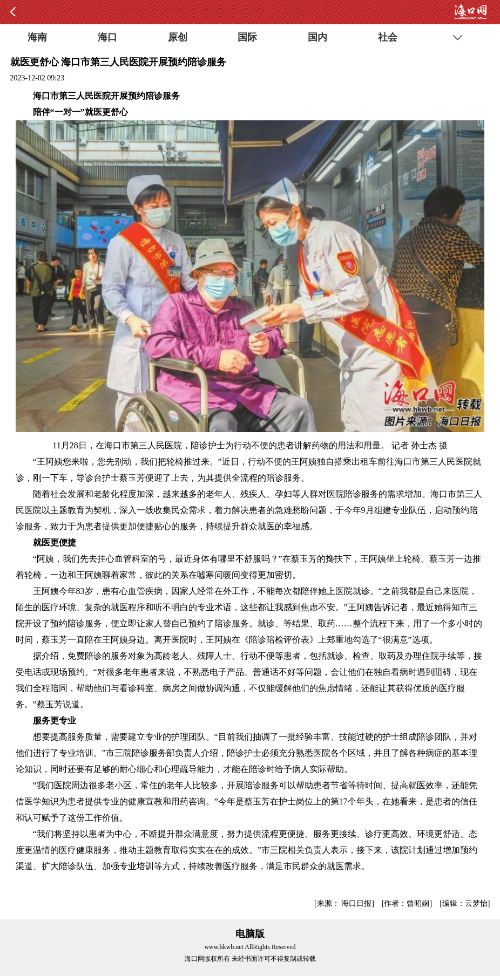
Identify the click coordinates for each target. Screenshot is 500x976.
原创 (177, 37)
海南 (37, 37)
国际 (247, 37)
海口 (107, 37)
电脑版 (250, 934)
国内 (317, 37)
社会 (387, 37)
